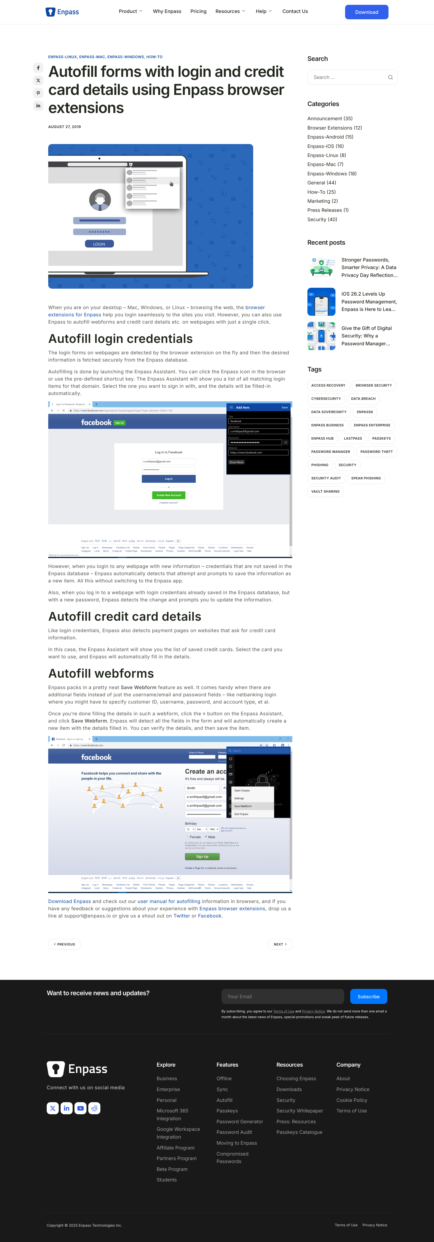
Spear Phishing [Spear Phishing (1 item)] (366, 478)
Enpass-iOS (320, 146)
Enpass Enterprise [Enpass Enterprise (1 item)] (372, 425)
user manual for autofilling (168, 901)
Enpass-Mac (92, 57)
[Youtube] (80, 1108)
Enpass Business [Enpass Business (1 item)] (327, 425)
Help (264, 11)
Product (130, 11)
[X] (53, 1108)
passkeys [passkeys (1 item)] (382, 438)
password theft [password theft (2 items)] (376, 452)
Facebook (210, 916)
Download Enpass (69, 901)
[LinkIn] (67, 1108)
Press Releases (324, 210)
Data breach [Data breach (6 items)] (363, 399)
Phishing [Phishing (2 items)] (320, 465)
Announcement (324, 118)
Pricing (198, 11)
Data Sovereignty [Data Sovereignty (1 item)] (329, 412)
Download (367, 12)
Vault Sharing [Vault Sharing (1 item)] (325, 491)
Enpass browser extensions (233, 908)
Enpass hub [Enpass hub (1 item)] (322, 438)
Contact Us (295, 11)
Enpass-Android (325, 137)
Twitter (182, 916)
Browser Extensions (329, 128)
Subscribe (369, 996)
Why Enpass (167, 11)
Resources (230, 11)
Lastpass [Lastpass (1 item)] (353, 438)
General (316, 183)
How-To (154, 57)
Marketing (318, 201)
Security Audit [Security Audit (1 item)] (326, 478)
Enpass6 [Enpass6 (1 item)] (365, 412)
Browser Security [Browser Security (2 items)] (374, 385)
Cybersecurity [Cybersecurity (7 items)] (326, 399)
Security (316, 219)
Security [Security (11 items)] (348, 465)
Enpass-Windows (126, 57)
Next (278, 944)
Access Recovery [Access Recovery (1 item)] (328, 385)
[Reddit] (94, 1108)
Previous (66, 944)
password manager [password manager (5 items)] (330, 452)
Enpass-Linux (62, 57)
